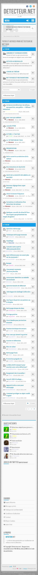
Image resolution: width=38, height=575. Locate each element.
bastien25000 (9, 259)
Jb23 (10, 355)
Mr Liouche (9, 296)
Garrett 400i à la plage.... (14, 379)
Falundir (11, 237)
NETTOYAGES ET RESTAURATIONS (17, 78)
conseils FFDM (11, 126)
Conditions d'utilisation (12, 513)
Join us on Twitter (16, 462)
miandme (8, 304)
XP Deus (27, 190)
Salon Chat (8, 525)
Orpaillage (9, 241)
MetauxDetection (11, 112)
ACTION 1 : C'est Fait (13, 134)
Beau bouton (15, 447)
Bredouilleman (10, 390)
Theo (10, 375)
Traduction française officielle (10, 572)
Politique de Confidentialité (13, 510)
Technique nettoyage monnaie (16, 235)
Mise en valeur (11, 347)
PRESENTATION (11, 148)
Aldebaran (12, 310)
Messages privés (10, 506)
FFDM (10, 136)
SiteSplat (25, 568)
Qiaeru (21, 572)
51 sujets (32, 89)
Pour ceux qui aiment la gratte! (16, 335)
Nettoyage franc (12, 353)
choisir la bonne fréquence (15, 194)
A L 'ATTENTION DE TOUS (14, 140)
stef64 (11, 361)
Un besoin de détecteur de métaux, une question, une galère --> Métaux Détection (17, 107)
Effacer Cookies (9, 521)
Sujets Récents (9, 502)
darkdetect (12, 349)
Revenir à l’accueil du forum (11, 415)
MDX (10, 231)
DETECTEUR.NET (19, 12)
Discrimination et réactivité (15, 167)
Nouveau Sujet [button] (8, 95)
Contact (7, 517)
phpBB (10, 566)
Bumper (8, 263)
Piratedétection (10, 369)
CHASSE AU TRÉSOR (12, 72)
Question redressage (13, 229)
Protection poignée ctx (14, 359)
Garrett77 (12, 337)
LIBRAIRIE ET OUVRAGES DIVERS (16, 53)
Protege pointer (11, 314)
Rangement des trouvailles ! (15, 373)
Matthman (8, 325)
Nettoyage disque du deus (15, 308)
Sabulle (11, 265)
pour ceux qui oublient (13, 117)
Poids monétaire (16, 441)
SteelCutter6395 (14, 288)
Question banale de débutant (16, 286)
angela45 (12, 316)
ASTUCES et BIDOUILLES (14, 61)
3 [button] (31, 409)
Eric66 (11, 331)
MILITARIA (30, 219)
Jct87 (7, 274)
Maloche (11, 243)
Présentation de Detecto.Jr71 (20, 434)
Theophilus (9, 219)
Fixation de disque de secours (16, 329)
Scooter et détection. (13, 341)
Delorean (8, 282)
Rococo (11, 120)
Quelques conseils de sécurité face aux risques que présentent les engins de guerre (16, 214)
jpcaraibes (8, 251)
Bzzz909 (11, 381)
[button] (34, 408)
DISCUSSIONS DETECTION (12, 114)
